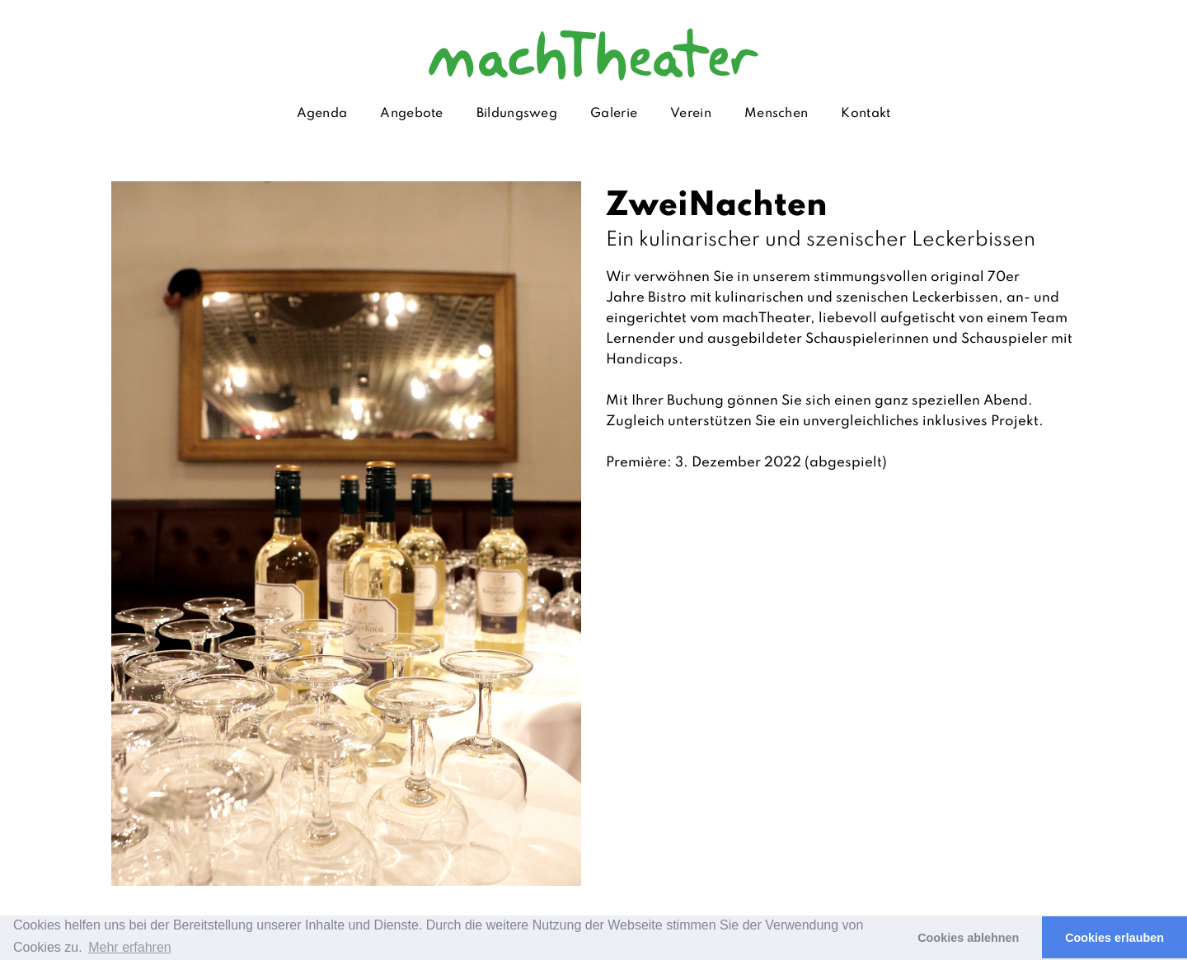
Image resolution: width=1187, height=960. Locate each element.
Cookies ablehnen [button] (968, 937)
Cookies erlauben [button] (1114, 937)
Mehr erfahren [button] (129, 947)
